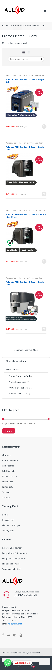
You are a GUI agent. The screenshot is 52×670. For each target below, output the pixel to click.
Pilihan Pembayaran (10, 563)
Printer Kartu (41, 75)
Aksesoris (6, 455)
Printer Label (7, 481)
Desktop (9, 75)
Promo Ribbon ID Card (17, 393)
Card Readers (8, 465)
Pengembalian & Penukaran (14, 553)
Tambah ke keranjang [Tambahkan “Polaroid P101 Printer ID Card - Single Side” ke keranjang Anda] (43, 126)
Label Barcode (8, 471)
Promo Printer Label (16, 382)
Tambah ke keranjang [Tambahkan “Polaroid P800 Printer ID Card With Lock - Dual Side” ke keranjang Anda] (43, 261)
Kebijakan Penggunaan (12, 548)
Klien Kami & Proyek (11, 525)
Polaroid (24, 75)
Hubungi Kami (8, 520)
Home (4, 514)
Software (6, 492)
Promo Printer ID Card (18, 376)
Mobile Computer (9, 476)
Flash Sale (17, 25)
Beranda (6, 25)
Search (19, 666)
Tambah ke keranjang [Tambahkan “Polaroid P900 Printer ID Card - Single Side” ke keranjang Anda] (43, 329)
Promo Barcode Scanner (18, 387)
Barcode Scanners (10, 460)
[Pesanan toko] (26, 59)
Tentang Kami (8, 530)
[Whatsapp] (8, 663)
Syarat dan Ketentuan (11, 569)
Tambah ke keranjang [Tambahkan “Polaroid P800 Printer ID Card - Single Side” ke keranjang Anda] (43, 194)
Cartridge (6, 497)
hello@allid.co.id (15, 623)
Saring (8, 431)
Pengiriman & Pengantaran (14, 558)
